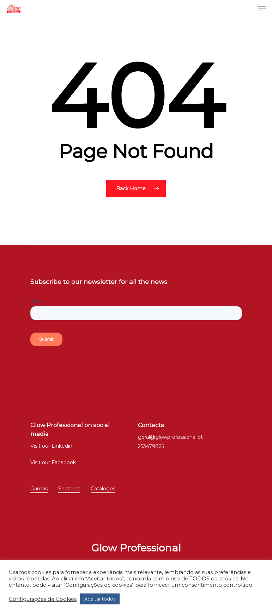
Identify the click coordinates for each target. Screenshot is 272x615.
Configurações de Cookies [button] (43, 599)
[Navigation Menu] (262, 8)
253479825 (151, 446)
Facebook (64, 462)
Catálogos (103, 488)
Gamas (39, 488)
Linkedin (62, 446)
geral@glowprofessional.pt (170, 437)
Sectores (69, 488)
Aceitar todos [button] (99, 599)
